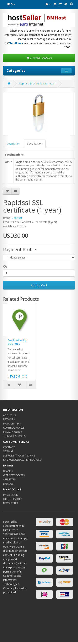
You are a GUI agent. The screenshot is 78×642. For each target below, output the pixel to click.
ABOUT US (9, 415)
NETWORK (9, 419)
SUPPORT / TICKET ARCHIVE (19, 455)
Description (13, 143)
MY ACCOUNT (11, 495)
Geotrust (17, 218)
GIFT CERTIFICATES (14, 475)
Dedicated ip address (17, 342)
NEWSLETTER (10, 503)
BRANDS (8, 471)
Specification (34, 143)
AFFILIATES (9, 479)
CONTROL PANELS (13, 427)
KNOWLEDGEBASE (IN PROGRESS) (22, 459)
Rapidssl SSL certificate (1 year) (37, 83)
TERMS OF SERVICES (14, 436)
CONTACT (9, 447)
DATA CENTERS (12, 423)
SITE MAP (8, 451)
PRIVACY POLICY (12, 432)
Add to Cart (39, 285)
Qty (5, 266)
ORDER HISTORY (12, 499)
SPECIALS (8, 483)
